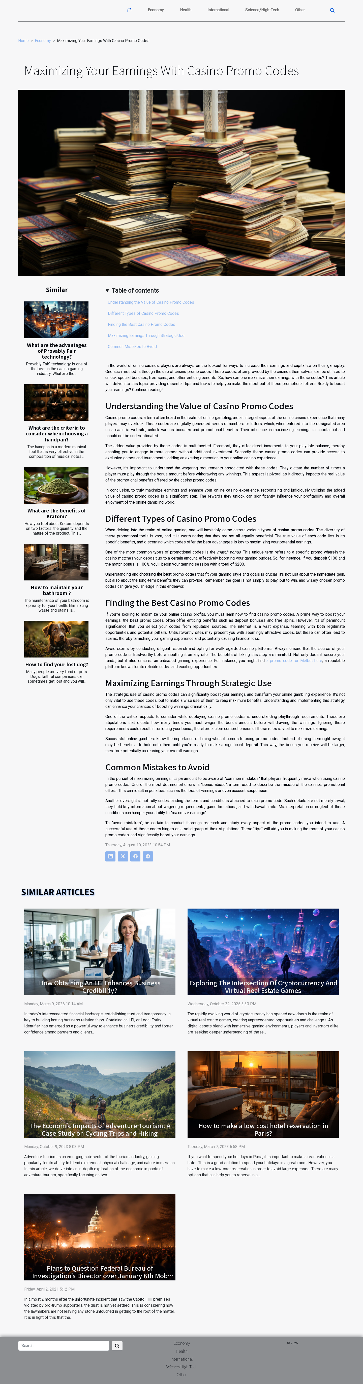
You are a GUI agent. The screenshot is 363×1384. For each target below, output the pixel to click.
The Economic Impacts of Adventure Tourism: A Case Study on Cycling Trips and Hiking (100, 1129)
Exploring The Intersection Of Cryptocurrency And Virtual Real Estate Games (263, 986)
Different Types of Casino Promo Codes (143, 313)
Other (300, 10)
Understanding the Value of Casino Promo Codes (151, 302)
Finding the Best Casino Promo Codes (141, 324)
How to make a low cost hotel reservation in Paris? (263, 1129)
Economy (156, 10)
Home (23, 40)
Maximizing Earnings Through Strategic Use (146, 335)
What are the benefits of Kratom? (56, 513)
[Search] (63, 1346)
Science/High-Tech (262, 10)
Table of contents (135, 290)
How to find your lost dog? (56, 664)
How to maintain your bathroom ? (57, 590)
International (218, 10)
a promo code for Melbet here (294, 660)
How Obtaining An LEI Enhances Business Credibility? (100, 986)
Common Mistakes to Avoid (132, 346)
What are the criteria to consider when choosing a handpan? (57, 433)
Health (185, 10)
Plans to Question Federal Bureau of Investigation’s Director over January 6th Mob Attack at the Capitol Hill (100, 1275)
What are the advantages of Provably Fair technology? (57, 350)
